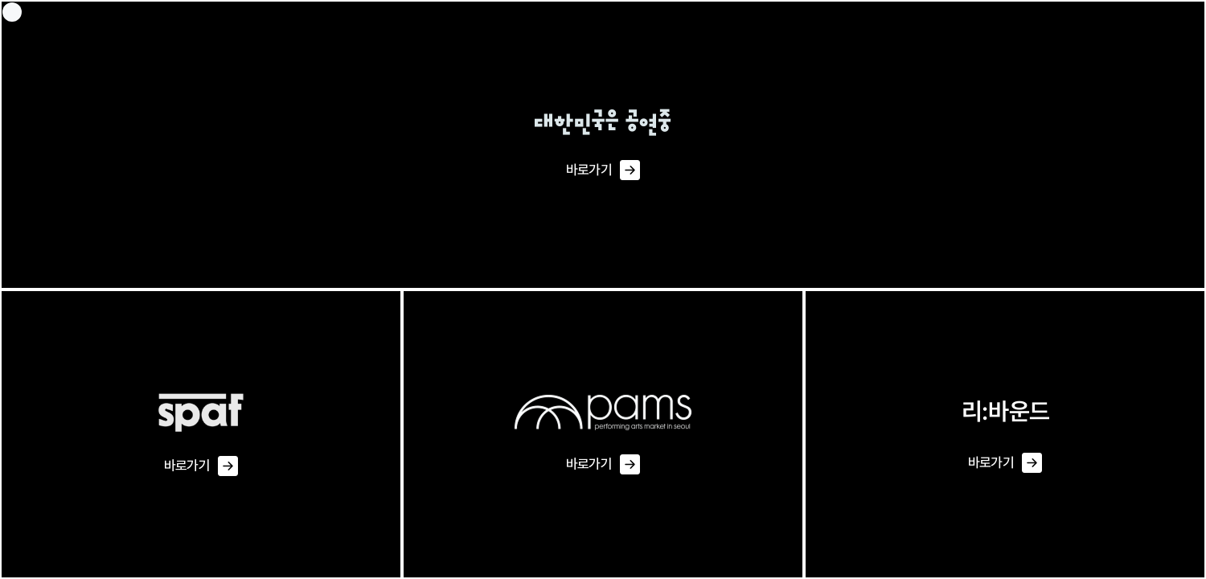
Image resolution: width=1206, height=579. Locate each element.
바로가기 (602, 170)
